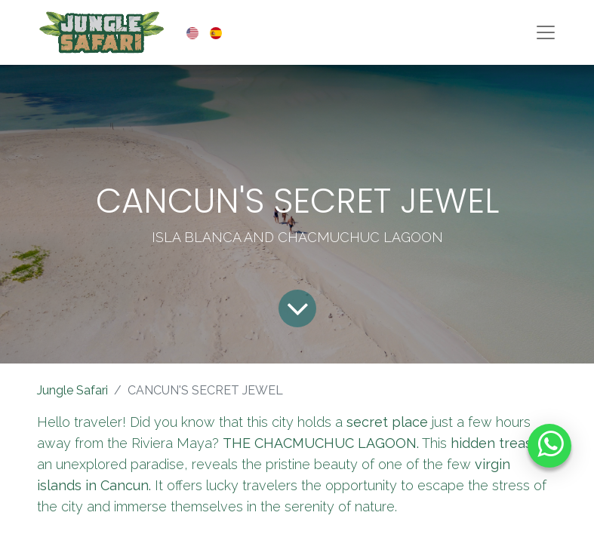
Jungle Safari (72, 390)
